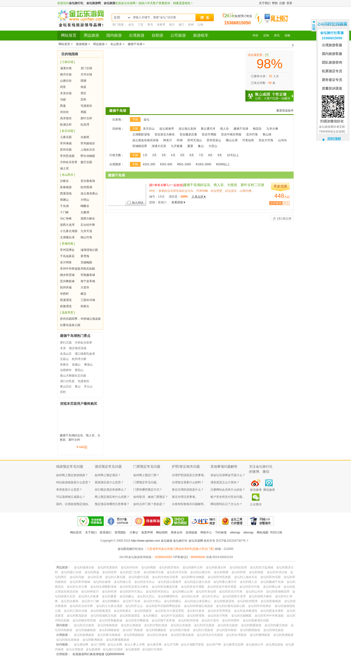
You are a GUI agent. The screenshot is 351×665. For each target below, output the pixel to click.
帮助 (275, 3)
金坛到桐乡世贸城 (84, 620)
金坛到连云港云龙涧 (197, 582)
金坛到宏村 (109, 572)
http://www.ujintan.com (145, 540)
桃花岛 (257, 128)
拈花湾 (85, 124)
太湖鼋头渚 (67, 237)
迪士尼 (64, 168)
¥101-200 (149, 164)
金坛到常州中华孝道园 (269, 615)
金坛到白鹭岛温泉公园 (230, 606)
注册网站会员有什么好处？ (227, 489)
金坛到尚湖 (109, 591)
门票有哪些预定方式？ (147, 489)
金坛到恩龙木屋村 (272, 610)
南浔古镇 (66, 74)
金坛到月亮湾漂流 (219, 610)
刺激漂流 (66, 306)
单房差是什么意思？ (69, 489)
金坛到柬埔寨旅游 (117, 639)
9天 (220, 155)
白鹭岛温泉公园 (70, 325)
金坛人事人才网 (134, 644)
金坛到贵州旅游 (226, 630)
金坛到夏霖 (109, 596)
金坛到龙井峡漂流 (245, 610)
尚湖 (179, 140)
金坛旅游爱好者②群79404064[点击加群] (332, 129)
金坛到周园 (148, 567)
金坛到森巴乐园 (138, 577)
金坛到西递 (92, 572)
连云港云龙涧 (187, 128)
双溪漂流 (66, 300)
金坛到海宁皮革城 (163, 620)
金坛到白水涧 (190, 596)
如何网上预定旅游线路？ (72, 475)
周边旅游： (63, 567)
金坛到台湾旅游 (236, 635)
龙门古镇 (86, 68)
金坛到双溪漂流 (130, 615)
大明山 (85, 199)
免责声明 (147, 532)
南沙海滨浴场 (77, 348)
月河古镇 (86, 74)
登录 (289, 3)
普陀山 (79, 370)
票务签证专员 (332, 80)
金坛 (131, 24)
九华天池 (86, 231)
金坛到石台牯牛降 (81, 606)
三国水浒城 (88, 300)
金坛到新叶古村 (192, 567)
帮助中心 (206, 532)
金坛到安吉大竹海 (230, 591)
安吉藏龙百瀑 (188, 134)
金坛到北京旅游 (84, 625)
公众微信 (256, 504)
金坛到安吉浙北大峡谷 (134, 586)
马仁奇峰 (66, 218)
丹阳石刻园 (88, 268)
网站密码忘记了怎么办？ (226, 504)
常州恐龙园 (67, 156)
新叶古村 (86, 118)
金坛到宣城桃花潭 (277, 591)
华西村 (64, 293)
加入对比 (135, 202)
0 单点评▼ (198, 196)
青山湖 (267, 134)
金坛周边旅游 (274, 644)
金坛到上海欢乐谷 (245, 577)
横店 (83, 293)
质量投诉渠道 (332, 88)
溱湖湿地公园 (89, 250)
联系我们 (105, 532)
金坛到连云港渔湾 (169, 582)
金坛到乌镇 (77, 577)
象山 (201, 146)
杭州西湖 (86, 187)
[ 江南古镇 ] (67, 62)
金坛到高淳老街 (169, 567)
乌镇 (63, 99)
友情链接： (63, 654)
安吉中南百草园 (231, 134)
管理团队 (120, 532)
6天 (191, 155)
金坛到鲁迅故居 (77, 615)
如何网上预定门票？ (146, 475)
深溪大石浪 (159, 146)
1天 (145, 155)
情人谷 (224, 128)
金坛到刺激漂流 (100, 610)
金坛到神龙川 (90, 591)
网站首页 (68, 35)
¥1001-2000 (203, 164)
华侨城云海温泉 (91, 318)
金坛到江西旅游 (203, 630)
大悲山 (213, 146)
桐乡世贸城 (67, 275)
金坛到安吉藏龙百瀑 (165, 586)
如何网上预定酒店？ (108, 475)
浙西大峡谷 (88, 218)
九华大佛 (272, 128)
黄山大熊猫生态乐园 (73, 375)
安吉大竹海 (266, 140)
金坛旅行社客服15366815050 (332, 35)
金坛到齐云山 (134, 606)
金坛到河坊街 (129, 567)
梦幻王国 (66, 342)
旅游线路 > (83, 44)
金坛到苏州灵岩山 (157, 591)
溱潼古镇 (66, 68)
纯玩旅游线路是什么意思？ (73, 482)
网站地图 (262, 532)
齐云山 (88, 386)
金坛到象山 (127, 596)
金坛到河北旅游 (204, 625)
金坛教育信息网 (233, 644)
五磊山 (64, 359)
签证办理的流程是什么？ (188, 489)
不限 (135, 119)
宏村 (83, 99)
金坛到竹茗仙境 (206, 591)
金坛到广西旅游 (132, 630)
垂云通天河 (208, 128)
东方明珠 (66, 262)
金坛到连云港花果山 (197, 601)
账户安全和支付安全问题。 (227, 497)
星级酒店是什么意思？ (109, 482)
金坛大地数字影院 (192, 644)
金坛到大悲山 (146, 596)
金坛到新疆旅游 (251, 625)
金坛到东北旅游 (227, 625)
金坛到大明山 (152, 601)
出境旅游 (136, 35)
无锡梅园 (86, 262)
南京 (172, 24)
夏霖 (190, 146)
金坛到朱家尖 (122, 610)
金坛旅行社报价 (113, 649)
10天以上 (233, 155)
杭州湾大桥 (79, 359)
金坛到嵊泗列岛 (168, 596)
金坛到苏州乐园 (270, 577)
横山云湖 (231, 140)
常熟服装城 (88, 275)
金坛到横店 (150, 615)
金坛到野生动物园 (192, 577)
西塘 (83, 80)
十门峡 (64, 212)
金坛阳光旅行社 (128, 549)
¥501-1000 (184, 164)
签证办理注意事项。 (185, 497)
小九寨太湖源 (68, 231)
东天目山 (149, 128)
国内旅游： (63, 625)
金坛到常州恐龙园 (219, 577)
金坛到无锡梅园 (241, 615)
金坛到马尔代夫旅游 (210, 635)
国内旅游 (114, 35)
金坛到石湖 (95, 577)
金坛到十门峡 (90, 601)
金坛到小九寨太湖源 (109, 606)
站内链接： (63, 644)
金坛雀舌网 (154, 644)
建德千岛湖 (117, 111)
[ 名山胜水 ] (67, 174)
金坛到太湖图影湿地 (103, 586)
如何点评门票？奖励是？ (149, 504)
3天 (164, 155)
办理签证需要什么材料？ (188, 482)
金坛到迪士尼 (122, 582)
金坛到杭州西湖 (247, 601)
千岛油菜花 (67, 256)
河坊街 (64, 112)
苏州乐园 (66, 149)
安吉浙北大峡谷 (165, 134)
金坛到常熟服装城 (110, 620)
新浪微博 (256, 490)
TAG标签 (221, 532)
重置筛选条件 (285, 110)
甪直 (83, 87)
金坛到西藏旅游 (156, 630)
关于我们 (264, 3)
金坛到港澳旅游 (84, 635)
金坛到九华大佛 (77, 586)
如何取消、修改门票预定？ (150, 497)
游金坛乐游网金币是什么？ (227, 475)
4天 (173, 155)
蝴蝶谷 (85, 206)
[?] (266, 55)
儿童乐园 (66, 137)
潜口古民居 (67, 381)
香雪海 (85, 256)
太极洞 (85, 212)
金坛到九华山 (210, 596)
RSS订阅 (276, 532)
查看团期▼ (178, 202)
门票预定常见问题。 (146, 482)
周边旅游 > (100, 44)
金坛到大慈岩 (195, 610)
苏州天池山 (194, 140)
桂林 (191, 24)
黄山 (78, 386)
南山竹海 (86, 237)
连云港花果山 (89, 193)
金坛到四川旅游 (179, 630)
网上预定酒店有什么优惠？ (112, 497)
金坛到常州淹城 (80, 582)
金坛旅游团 (93, 649)
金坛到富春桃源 (271, 601)
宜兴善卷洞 (88, 181)
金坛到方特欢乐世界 (165, 577)
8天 (210, 155)
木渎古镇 (66, 93)
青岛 (150, 24)
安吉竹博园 (209, 134)
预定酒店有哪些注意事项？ (112, 504)
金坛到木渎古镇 (277, 572)
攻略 (287, 35)
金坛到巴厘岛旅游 (182, 635)
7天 (201, 155)
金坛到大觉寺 (210, 620)
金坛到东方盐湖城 (261, 567)
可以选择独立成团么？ (70, 497)
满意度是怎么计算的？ (224, 482)
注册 (282, 3)
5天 (182, 155)
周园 (83, 112)
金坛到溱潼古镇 (84, 567)
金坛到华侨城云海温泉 (198, 606)
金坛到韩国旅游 (134, 635)
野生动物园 (88, 156)
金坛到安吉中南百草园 (221, 586)
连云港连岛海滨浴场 (145, 140)
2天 (154, 155)
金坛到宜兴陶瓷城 (136, 620)
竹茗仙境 (248, 140)
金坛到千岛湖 (131, 601)
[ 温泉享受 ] (67, 312)
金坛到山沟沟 (254, 591)
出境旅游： (63, 635)
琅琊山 (64, 199)
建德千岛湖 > (136, 44)
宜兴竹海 (252, 134)
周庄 (83, 93)
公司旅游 (178, 35)
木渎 (63, 348)
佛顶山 (88, 364)
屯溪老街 (86, 105)
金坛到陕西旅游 (250, 630)
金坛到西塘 (221, 572)
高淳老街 (66, 118)
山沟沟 (282, 140)
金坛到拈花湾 (238, 567)
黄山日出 (66, 386)
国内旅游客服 (332, 54)
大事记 (133, 532)
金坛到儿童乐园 (115, 577)
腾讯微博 (269, 490)
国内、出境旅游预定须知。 (73, 504)
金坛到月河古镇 (177, 572)
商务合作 (176, 532)
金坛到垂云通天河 (224, 582)
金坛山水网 (115, 644)
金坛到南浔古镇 (153, 572)
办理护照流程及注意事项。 (189, 475)
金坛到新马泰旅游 (109, 635)
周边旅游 (91, 35)
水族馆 (85, 137)
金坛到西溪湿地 (224, 601)
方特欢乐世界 (68, 162)
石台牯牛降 (88, 224)
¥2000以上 (223, 164)
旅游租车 (201, 35)
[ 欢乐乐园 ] (67, 131)
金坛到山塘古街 (200, 572)
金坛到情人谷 (248, 582)
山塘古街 (66, 80)
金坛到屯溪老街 (107, 567)
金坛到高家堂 (143, 610)
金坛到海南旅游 (107, 625)
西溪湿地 (66, 193)
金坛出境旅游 (74, 649)
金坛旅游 (109, 3)
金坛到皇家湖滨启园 (256, 620)
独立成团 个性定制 (271, 94)
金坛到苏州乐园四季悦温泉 (163, 606)
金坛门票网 (98, 644)
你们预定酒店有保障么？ (111, 489)
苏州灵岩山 (214, 140)
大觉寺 (85, 287)
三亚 (140, 24)
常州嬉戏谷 (88, 143)
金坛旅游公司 (254, 644)
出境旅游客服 (332, 45)
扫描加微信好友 (332, 121)
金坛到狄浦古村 (216, 567)
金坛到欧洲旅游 (92, 639)
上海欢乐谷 (88, 149)
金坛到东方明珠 (218, 615)
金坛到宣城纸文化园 (103, 615)
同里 (63, 87)
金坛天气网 (171, 644)
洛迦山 (76, 364)
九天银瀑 (176, 146)
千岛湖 (64, 206)
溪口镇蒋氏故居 (85, 353)
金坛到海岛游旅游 (67, 639)
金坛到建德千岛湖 (272, 582)
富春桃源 (66, 187)
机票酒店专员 (332, 71)
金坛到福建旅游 (85, 630)
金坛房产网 (213, 644)
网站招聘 (162, 532)
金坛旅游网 (93, 3)
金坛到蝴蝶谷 (111, 601)
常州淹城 (66, 143)
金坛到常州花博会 (259, 606)
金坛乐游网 (196, 540)
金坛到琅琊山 (172, 601)
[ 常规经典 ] (67, 243)
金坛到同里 (238, 572)
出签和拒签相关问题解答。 (189, 504)
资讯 (277, 35)
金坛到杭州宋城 (188, 620)
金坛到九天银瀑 (88, 596)
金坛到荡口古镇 (71, 572)
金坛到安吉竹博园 (192, 586)
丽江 (181, 24)
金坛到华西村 (230, 620)
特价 (255, 35)
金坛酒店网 (81, 644)
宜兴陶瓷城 (67, 281)
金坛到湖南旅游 (109, 630)
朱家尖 (85, 306)
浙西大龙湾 (67, 224)
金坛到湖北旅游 (273, 630)
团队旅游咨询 (332, 62)
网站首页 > (66, 44)
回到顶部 (334, 139)
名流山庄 (66, 353)
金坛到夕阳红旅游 (155, 625)
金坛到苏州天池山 (131, 591)
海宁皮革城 (88, 281)
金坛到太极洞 (69, 601)
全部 (117, 17)
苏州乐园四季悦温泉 (73, 318)
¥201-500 (166, 164)
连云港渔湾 (166, 128)
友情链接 (191, 532)
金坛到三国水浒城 (75, 610)
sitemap (235, 532)
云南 (200, 24)
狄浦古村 (66, 124)
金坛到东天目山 (144, 582)
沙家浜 (64, 181)
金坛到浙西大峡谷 (260, 596)
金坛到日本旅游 (157, 635)
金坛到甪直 (256, 572)
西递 (63, 105)
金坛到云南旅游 (131, 625)
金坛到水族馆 (102, 582)
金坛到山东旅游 (181, 625)
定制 (266, 35)
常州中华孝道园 (70, 268)
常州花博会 (67, 250)
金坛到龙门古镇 (130, 572)
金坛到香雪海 (195, 615)
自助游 (157, 35)
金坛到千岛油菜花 (172, 615)
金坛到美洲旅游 (283, 635)
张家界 (161, 24)
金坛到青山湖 (271, 586)
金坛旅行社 (76, 3)
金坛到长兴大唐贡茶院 (169, 610)
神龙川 (167, 140)
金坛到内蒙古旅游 (276, 625)
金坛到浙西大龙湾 (234, 596)
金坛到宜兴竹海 (249, 586)
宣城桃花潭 (139, 146)
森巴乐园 (86, 162)
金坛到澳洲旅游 (260, 635)
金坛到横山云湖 (182, 591)
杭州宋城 (66, 287)
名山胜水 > (117, 44)
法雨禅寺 (66, 370)
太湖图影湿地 (141, 134)
